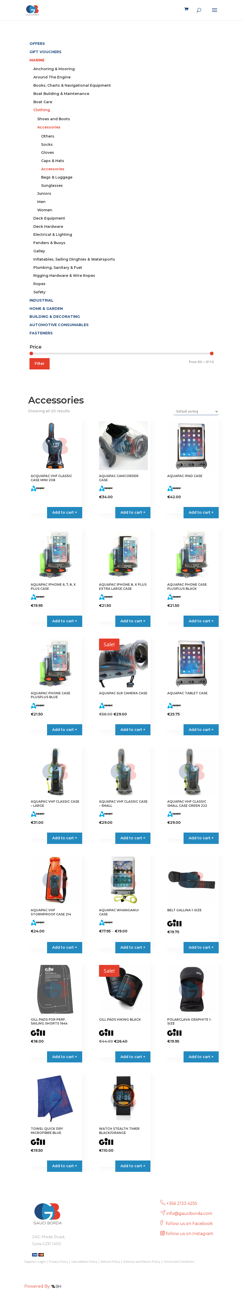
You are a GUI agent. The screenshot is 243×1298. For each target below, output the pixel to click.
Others (47, 136)
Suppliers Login (34, 1261)
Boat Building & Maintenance (61, 93)
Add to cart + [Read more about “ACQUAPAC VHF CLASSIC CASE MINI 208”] (64, 512)
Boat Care (42, 102)
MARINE (36, 60)
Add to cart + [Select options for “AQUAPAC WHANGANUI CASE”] (132, 947)
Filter (39, 363)
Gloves (47, 152)
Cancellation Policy (84, 1261)
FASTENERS (41, 333)
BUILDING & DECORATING (54, 316)
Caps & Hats (52, 160)
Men (41, 201)
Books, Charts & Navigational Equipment (72, 85)
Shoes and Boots (53, 119)
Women (44, 210)
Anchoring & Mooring (54, 69)
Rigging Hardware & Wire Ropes (64, 275)
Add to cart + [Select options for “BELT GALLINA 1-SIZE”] (201, 947)
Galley (39, 251)
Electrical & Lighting (52, 234)
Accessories (48, 127)
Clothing (41, 110)
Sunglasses (52, 185)
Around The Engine (52, 77)
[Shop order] (196, 411)
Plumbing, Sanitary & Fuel (57, 267)
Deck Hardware (48, 226)
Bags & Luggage (56, 177)
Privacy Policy (58, 1261)
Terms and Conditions (179, 1261)
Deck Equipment (49, 218)
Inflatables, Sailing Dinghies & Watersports (74, 259)
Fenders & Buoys (49, 242)
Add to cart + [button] (132, 512)
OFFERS (37, 43)
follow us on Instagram (190, 1233)
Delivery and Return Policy (141, 1261)
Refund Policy (110, 1261)
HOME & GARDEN (46, 308)
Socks (47, 144)
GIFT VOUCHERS (45, 52)
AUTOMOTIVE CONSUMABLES (59, 325)
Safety (39, 292)
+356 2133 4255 (181, 1203)
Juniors (44, 193)
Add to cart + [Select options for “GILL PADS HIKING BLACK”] (132, 1056)
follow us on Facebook (190, 1223)
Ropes (39, 283)
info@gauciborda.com (189, 1213)
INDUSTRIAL (41, 300)
